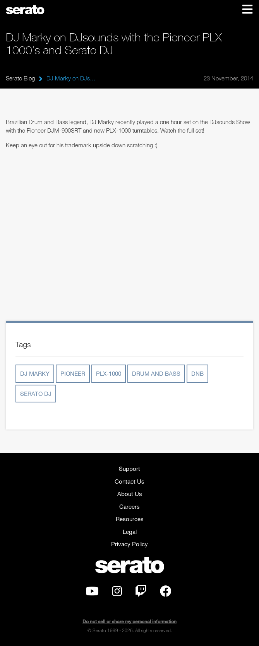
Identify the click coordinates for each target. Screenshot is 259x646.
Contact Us (129, 481)
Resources (130, 518)
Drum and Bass (156, 373)
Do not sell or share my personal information (129, 621)
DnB (197, 373)
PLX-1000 (108, 373)
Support (129, 468)
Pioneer (72, 373)
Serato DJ (35, 393)
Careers (129, 506)
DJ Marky (35, 373)
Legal (130, 531)
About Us (129, 493)
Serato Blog (20, 78)
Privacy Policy (129, 543)
